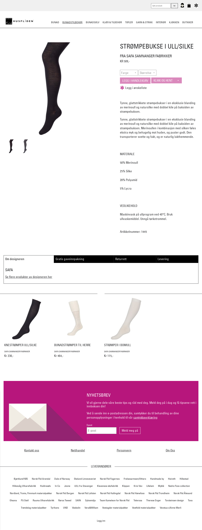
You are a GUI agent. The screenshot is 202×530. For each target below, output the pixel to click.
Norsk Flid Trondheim (159, 493)
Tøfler (129, 22)
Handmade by (157, 478)
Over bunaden (110, 40)
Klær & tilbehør (112, 22)
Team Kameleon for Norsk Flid (114, 500)
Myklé (161, 486)
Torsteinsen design (174, 500)
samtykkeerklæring (145, 417)
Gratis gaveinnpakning (70, 259)
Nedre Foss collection (179, 486)
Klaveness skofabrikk (107, 486)
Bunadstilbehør (72, 22)
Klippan (126, 486)
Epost (89, 425)
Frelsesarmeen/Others (135, 478)
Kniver (148, 40)
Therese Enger (153, 500)
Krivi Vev (138, 486)
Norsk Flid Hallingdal (110, 493)
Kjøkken (174, 22)
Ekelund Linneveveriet (85, 478)
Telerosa (138, 500)
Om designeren (14, 259)
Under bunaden (131, 40)
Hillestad (184, 478)
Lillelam (150, 486)
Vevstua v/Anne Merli (170, 507)
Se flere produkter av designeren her (28, 277)
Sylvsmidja (90, 500)
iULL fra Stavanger (83, 486)
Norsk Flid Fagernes (110, 478)
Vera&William (91, 507)
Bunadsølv (92, 22)
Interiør (161, 22)
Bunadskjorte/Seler (52, 40)
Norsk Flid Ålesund (183, 493)
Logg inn (101, 520)
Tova (190, 500)
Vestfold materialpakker (144, 507)
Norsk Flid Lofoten (87, 493)
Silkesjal (73, 40)
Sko (34, 40)
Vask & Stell (162, 40)
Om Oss (170, 450)
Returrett (121, 259)
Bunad (55, 22)
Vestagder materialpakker (115, 507)
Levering (163, 259)
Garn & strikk (144, 22)
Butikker (187, 22)
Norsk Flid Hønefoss (134, 493)
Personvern (124, 450)
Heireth (172, 478)
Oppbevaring (90, 40)
